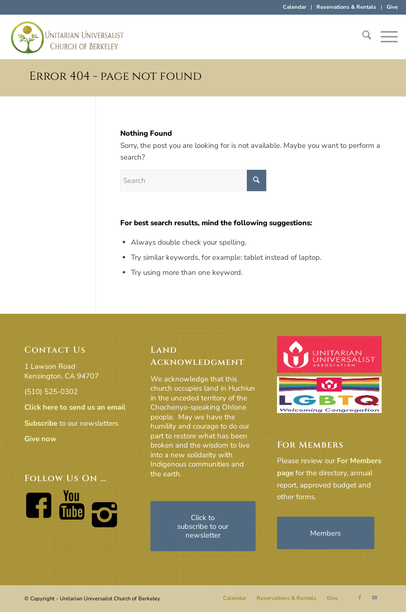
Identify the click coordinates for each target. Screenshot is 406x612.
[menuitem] (295, 7)
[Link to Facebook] (359, 598)
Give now (40, 439)
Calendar (294, 7)
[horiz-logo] (67, 37)
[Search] (361, 37)
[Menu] (384, 37)
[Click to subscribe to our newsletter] (202, 526)
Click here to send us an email (75, 407)
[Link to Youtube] (374, 598)
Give (392, 7)
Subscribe (40, 423)
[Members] (325, 533)
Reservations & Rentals (346, 7)
